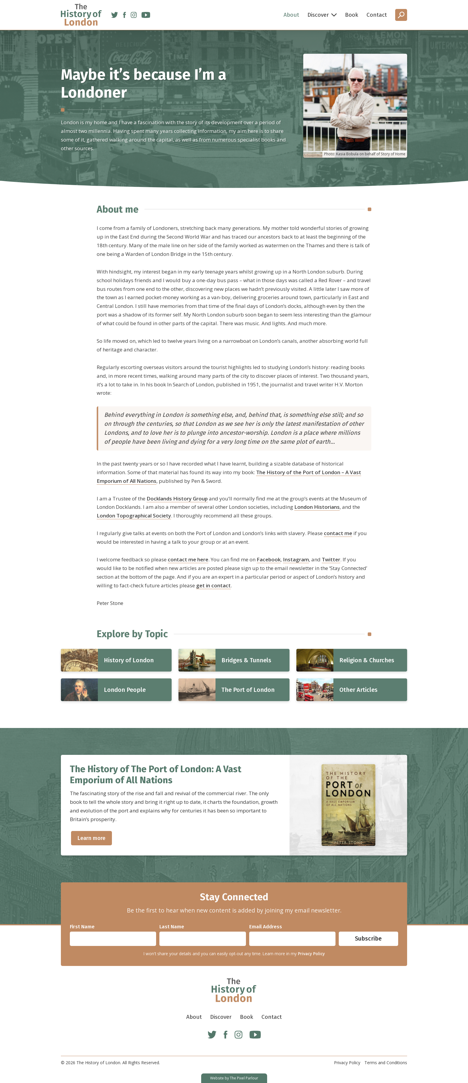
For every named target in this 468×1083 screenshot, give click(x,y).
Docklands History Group (177, 498)
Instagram (296, 559)
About (291, 14)
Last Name (171, 927)
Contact (377, 14)
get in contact (213, 585)
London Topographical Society (134, 515)
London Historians (317, 506)
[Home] (81, 15)
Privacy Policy (311, 953)
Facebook (269, 559)
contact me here (188, 559)
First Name (82, 927)
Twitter (331, 559)
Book (351, 14)
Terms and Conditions (385, 1062)
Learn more (91, 838)
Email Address (265, 927)
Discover (318, 14)
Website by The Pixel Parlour (234, 1078)
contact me (338, 533)
